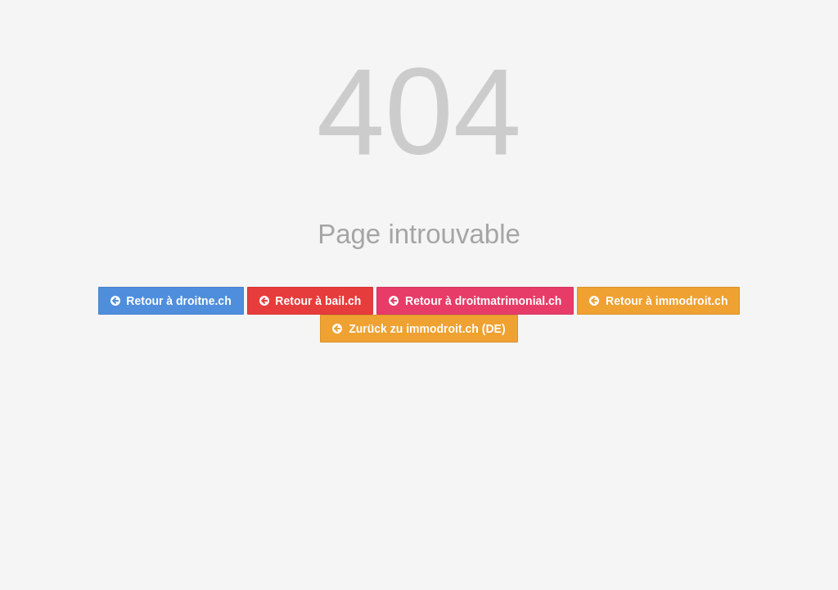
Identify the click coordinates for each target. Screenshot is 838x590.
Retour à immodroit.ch (658, 300)
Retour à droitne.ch (171, 300)
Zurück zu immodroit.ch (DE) (418, 328)
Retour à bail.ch (310, 300)
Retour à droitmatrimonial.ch (475, 300)
